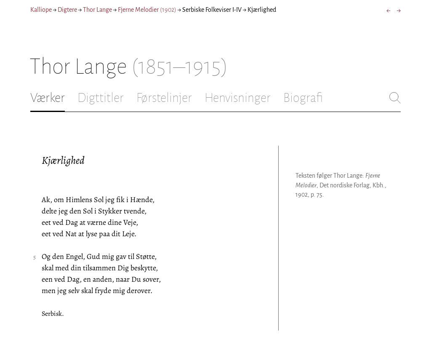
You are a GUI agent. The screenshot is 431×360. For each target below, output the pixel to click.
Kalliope (41, 9)
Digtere (67, 9)
